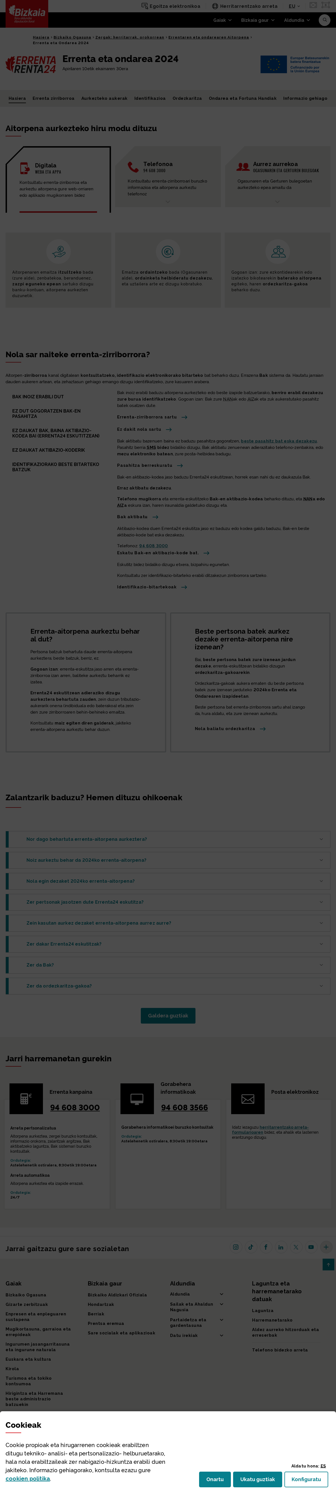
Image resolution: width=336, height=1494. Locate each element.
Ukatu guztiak (259, 1481)
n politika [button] (28, 1478)
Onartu (218, 1481)
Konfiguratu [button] (310, 1481)
